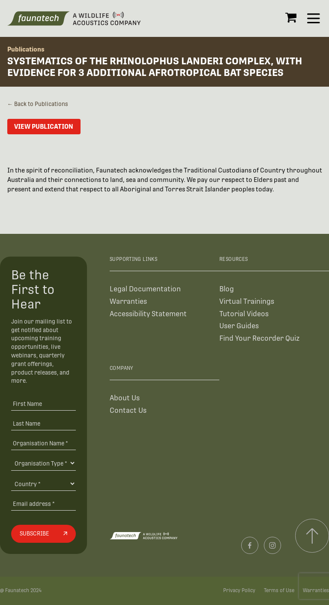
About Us (125, 398)
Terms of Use (279, 590)
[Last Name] (43, 423)
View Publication (43, 126)
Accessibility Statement (148, 314)
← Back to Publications (37, 104)
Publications (26, 49)
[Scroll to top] (312, 536)
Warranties (128, 301)
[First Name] (43, 404)
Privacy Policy (239, 590)
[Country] (43, 483)
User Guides (239, 326)
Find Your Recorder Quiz (259, 338)
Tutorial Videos (244, 314)
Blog (226, 289)
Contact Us (128, 410)
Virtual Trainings (246, 301)
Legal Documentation (145, 289)
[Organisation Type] (43, 463)
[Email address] (43, 503)
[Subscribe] (43, 534)
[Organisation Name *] (43, 443)
